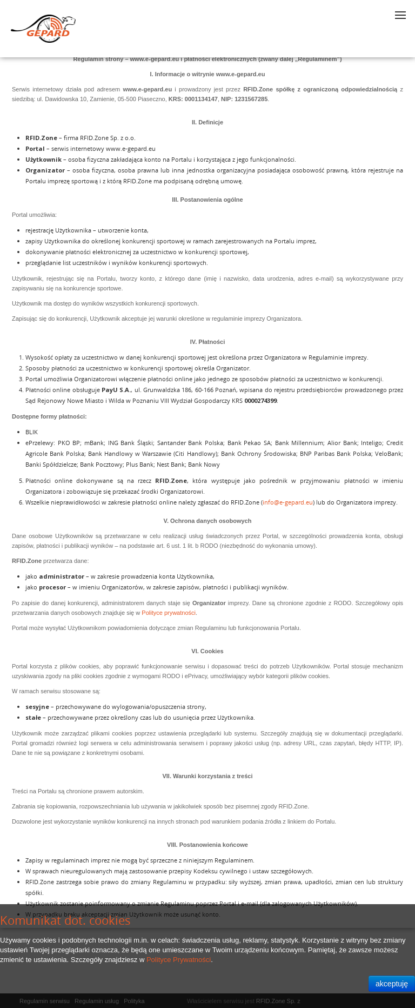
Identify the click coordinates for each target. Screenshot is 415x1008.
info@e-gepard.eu (288, 502)
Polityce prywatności (169, 612)
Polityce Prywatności (178, 960)
